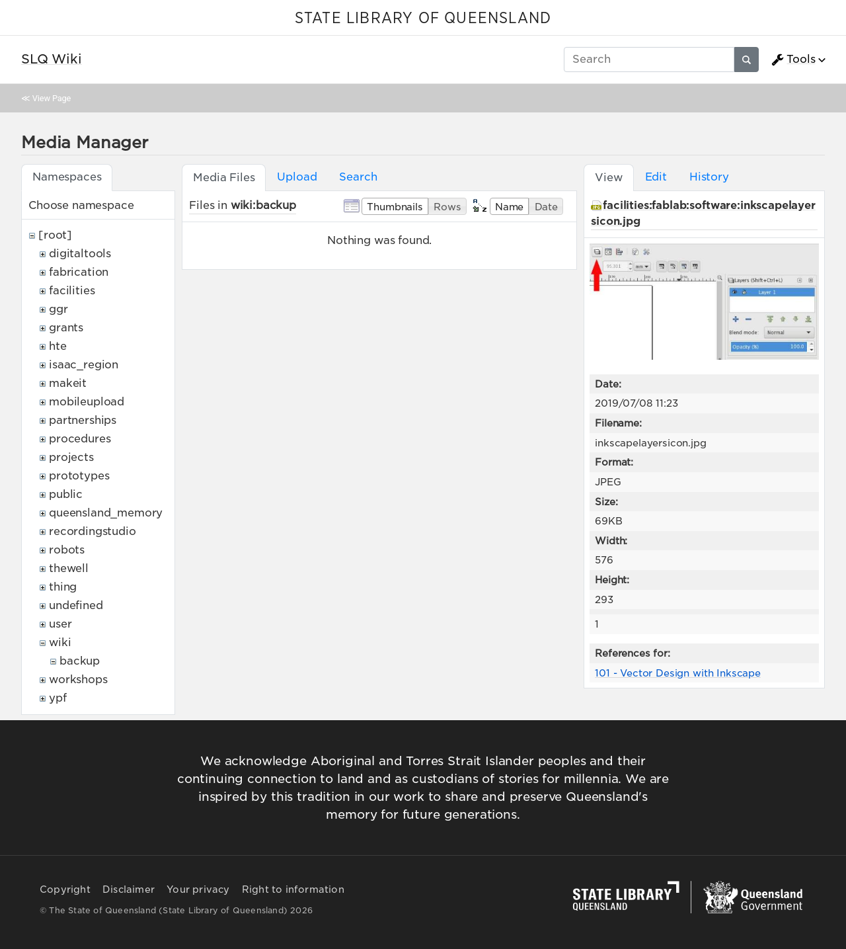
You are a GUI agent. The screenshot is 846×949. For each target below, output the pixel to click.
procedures (79, 439)
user (60, 624)
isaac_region (83, 364)
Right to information (293, 889)
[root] (55, 235)
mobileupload (86, 401)
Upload (297, 177)
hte (58, 346)
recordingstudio (92, 531)
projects (71, 457)
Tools (793, 59)
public (66, 494)
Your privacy (198, 889)
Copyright (65, 889)
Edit (656, 177)
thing (63, 587)
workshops (78, 679)
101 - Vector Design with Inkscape (678, 673)
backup (79, 661)
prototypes (79, 476)
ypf (58, 698)
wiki (60, 642)
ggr (58, 309)
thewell (69, 568)
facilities (72, 290)
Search (358, 177)
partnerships (82, 420)
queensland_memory (106, 513)
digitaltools (80, 253)
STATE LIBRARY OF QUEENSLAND (423, 18)
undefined (76, 605)
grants (66, 327)
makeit (68, 383)
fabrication (78, 272)
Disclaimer (128, 889)
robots (67, 550)
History (709, 177)
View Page (51, 98)
